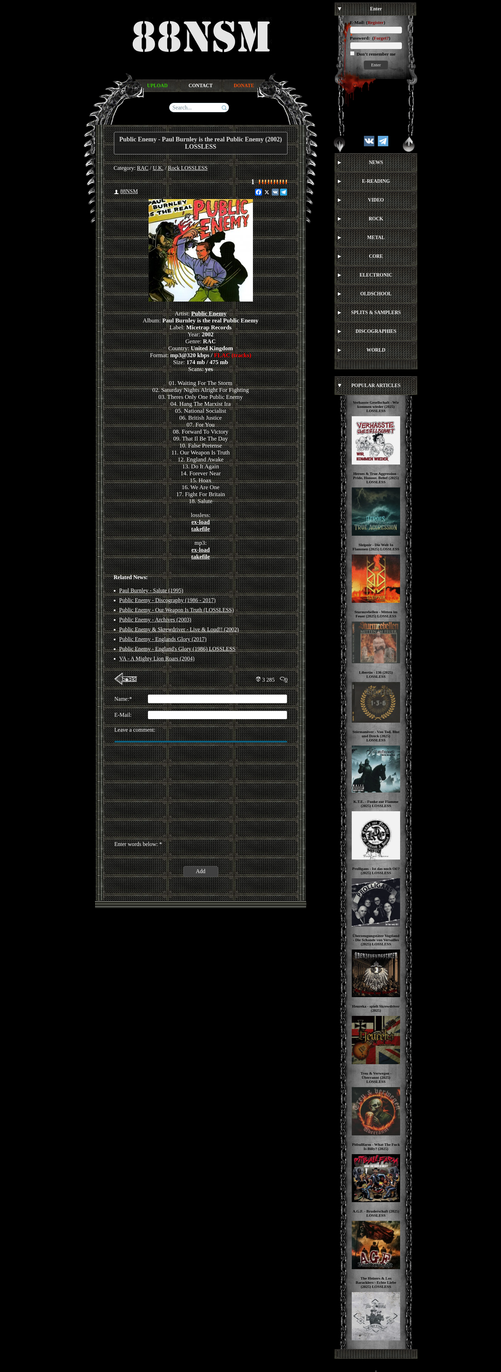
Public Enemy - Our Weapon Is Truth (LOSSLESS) (176, 610)
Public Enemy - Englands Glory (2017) (163, 639)
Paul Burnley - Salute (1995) (151, 590)
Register (375, 22)
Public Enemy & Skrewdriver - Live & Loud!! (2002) (179, 629)
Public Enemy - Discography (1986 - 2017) (167, 600)
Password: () (370, 38)
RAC (143, 168)
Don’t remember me (376, 54)
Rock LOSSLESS (188, 168)
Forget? (381, 38)
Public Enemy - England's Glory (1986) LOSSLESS (177, 649)
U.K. (158, 168)
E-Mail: (357, 22)
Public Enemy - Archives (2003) (155, 620)
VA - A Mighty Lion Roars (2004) (157, 659)
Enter (376, 64)
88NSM (129, 191)
